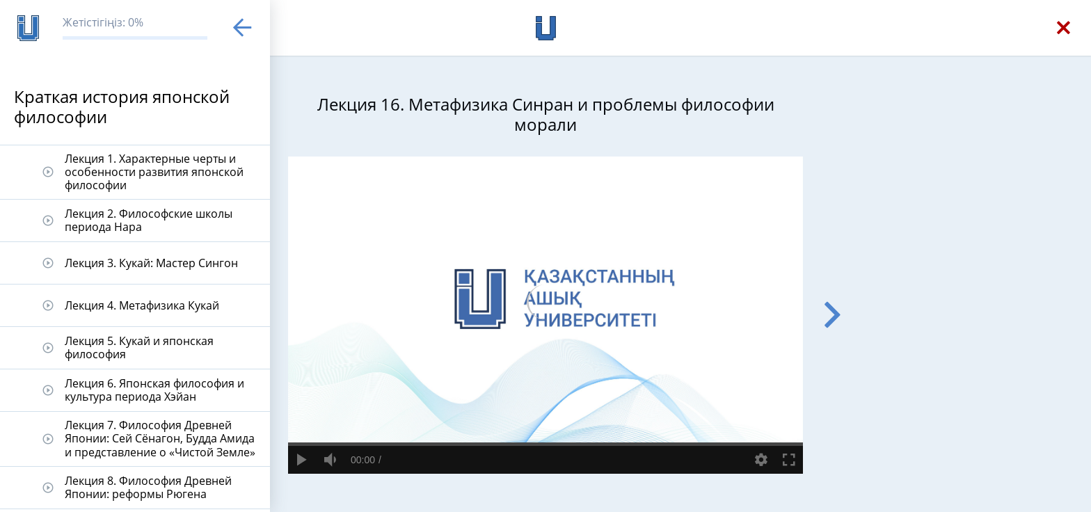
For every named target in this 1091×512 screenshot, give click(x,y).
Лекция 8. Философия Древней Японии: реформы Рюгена (148, 487)
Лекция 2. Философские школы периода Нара (148, 220)
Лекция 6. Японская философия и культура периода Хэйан (154, 390)
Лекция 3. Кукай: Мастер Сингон (151, 263)
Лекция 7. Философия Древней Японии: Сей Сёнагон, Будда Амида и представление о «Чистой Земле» (160, 438)
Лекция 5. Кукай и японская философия (139, 347)
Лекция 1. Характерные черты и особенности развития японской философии (154, 172)
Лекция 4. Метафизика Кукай (142, 305)
